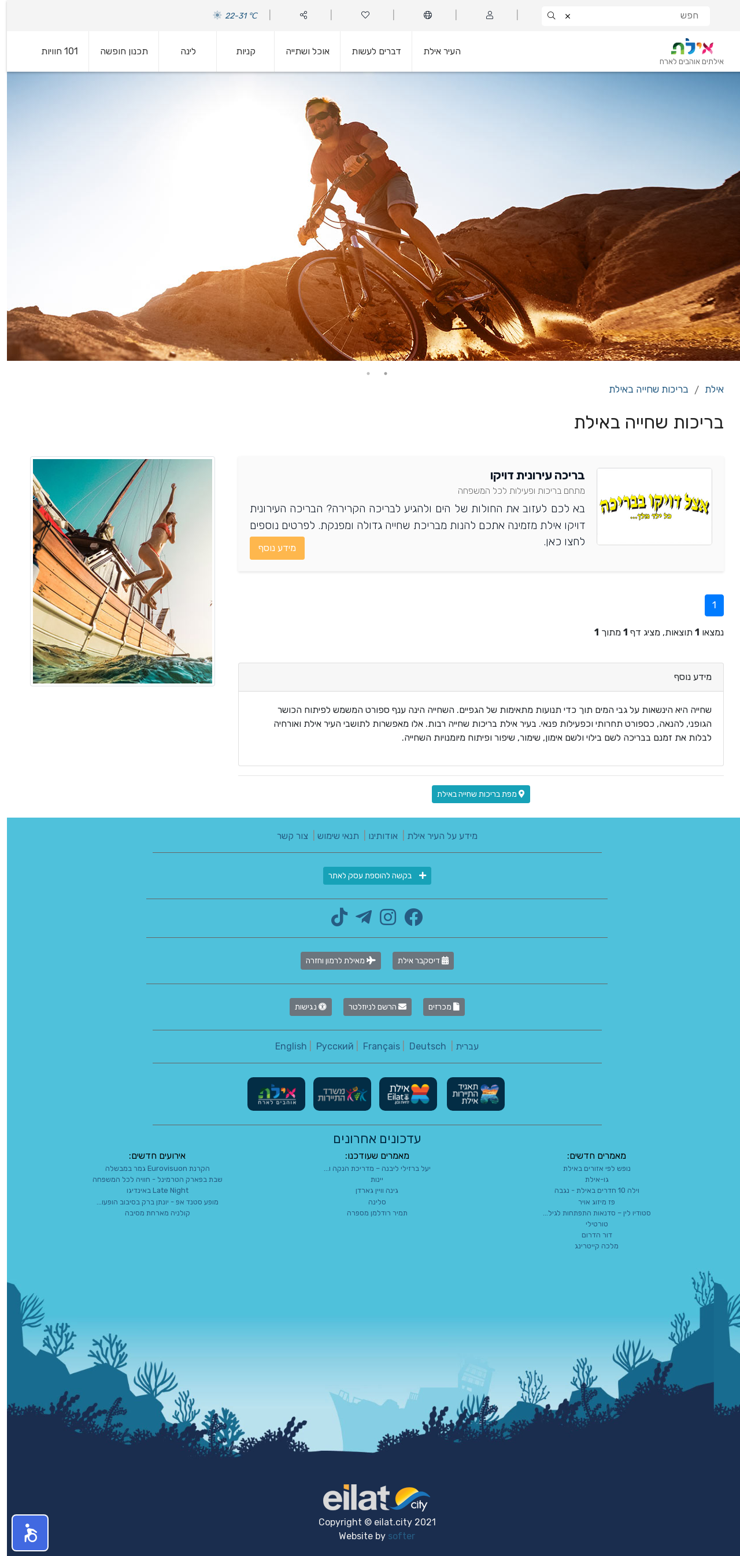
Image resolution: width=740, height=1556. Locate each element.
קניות (239, 51)
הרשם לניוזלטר (370, 1007)
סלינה (370, 1202)
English (284, 1046)
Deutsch (420, 1046)
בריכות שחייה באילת (642, 389)
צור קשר (285, 835)
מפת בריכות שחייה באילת (474, 794)
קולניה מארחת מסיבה (150, 1212)
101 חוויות (52, 51)
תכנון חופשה (117, 51)
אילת (707, 389)
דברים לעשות (369, 51)
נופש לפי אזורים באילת (590, 1168)
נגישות (304, 1007)
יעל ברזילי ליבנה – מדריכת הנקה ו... (370, 1168)
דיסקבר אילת (416, 961)
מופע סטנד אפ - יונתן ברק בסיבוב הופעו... (151, 1202)
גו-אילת (590, 1179)
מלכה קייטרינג (590, 1245)
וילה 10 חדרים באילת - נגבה (589, 1190)
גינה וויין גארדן (370, 1190)
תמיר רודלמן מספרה (370, 1212)
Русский (328, 1046)
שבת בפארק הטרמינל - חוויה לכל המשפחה (151, 1179)
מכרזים (437, 1007)
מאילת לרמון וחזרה (334, 961)
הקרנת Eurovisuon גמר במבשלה (150, 1168)
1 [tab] (378, 373)
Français (374, 1046)
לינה (181, 51)
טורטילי (590, 1223)
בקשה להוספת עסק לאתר (370, 876)
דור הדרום (590, 1234)
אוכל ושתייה (301, 51)
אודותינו (376, 835)
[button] (23, 1533)
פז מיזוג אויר (589, 1202)
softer (394, 1536)
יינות (370, 1179)
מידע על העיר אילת (435, 835)
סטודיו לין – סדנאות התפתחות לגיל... (590, 1212)
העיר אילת (435, 51)
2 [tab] (361, 373)
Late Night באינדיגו (151, 1190)
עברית (460, 1046)
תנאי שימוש (331, 835)
